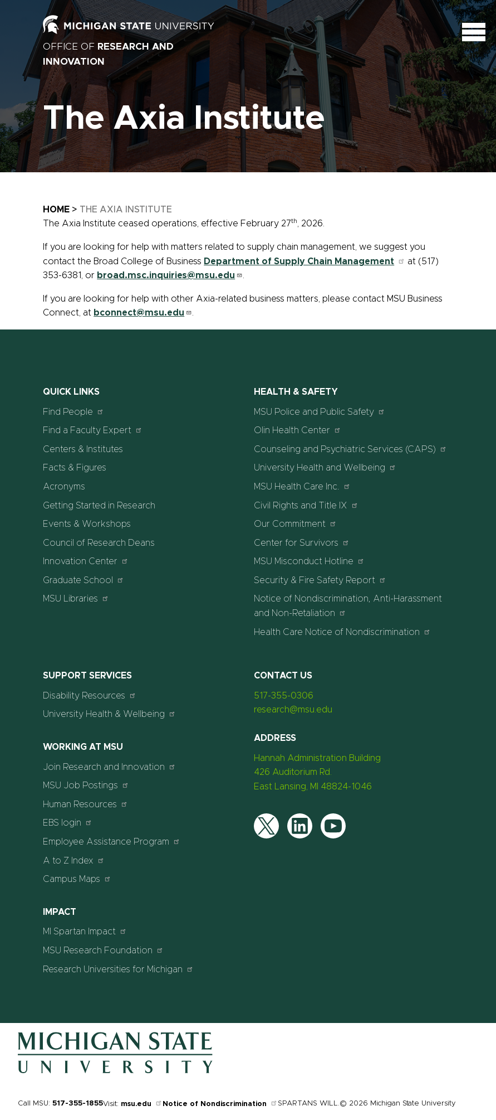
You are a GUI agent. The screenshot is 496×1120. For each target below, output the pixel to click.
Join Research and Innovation (109, 767)
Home (56, 209)
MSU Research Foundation (103, 950)
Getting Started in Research (99, 505)
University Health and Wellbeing (325, 467)
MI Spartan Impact (85, 931)
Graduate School (83, 580)
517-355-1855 (77, 1103)
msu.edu (142, 1104)
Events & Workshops (87, 524)
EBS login (67, 822)
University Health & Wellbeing (109, 714)
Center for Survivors (302, 542)
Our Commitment (295, 524)
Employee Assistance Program (111, 841)
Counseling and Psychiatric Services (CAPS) (350, 449)
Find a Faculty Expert (93, 430)
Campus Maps (77, 879)
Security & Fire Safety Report (320, 580)
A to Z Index (74, 860)
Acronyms (64, 486)
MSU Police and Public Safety (319, 411)
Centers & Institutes (83, 449)
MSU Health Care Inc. (302, 486)
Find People (73, 411)
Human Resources (85, 804)
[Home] (115, 1070)
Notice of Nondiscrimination (220, 1104)
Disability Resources (89, 695)
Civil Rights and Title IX (306, 505)
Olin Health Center (297, 430)
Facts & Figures (74, 467)
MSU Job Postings (86, 785)
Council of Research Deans (99, 543)
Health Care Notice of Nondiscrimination (342, 632)
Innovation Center (86, 561)
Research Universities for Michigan (118, 969)
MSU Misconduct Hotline (309, 561)
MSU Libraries (76, 598)
